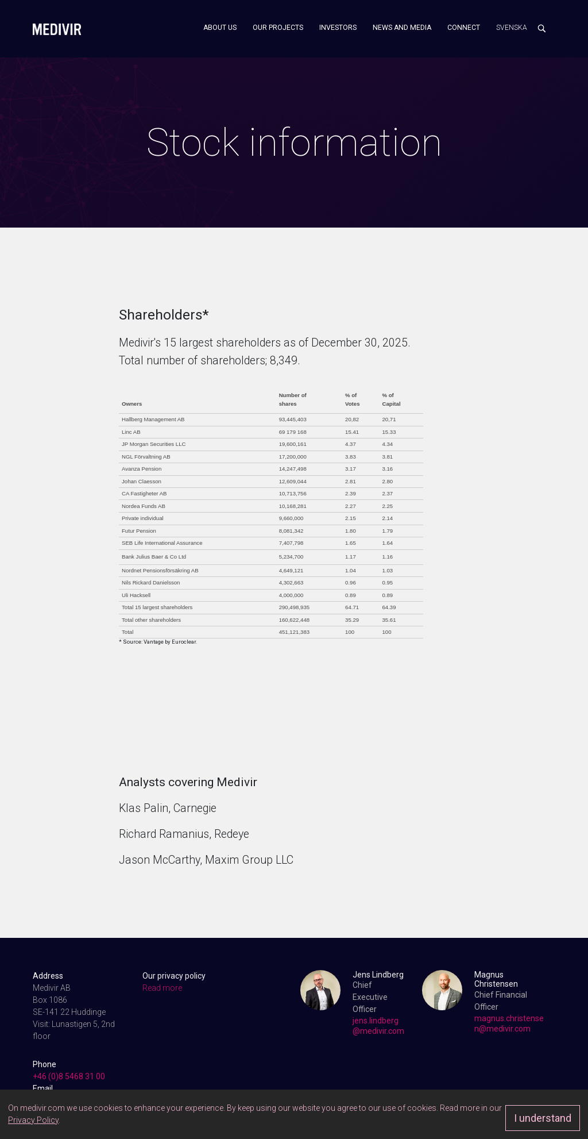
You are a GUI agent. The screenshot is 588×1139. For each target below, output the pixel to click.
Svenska (511, 28)
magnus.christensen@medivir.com (509, 1023)
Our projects (278, 28)
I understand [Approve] (542, 1118)
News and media (402, 28)
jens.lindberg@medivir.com (378, 1026)
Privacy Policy (33, 1120)
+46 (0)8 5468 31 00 (69, 1076)
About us (220, 28)
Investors (338, 28)
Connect (463, 28)
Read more (162, 987)
